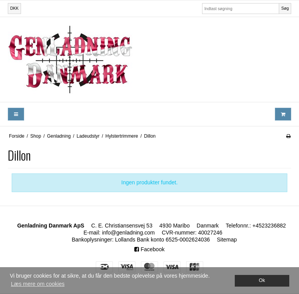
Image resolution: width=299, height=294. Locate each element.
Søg (284, 8)
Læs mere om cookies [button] (38, 284)
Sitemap (227, 239)
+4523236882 (269, 225)
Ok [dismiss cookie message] (262, 280)
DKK (14, 8)
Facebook (149, 249)
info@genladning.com (128, 232)
